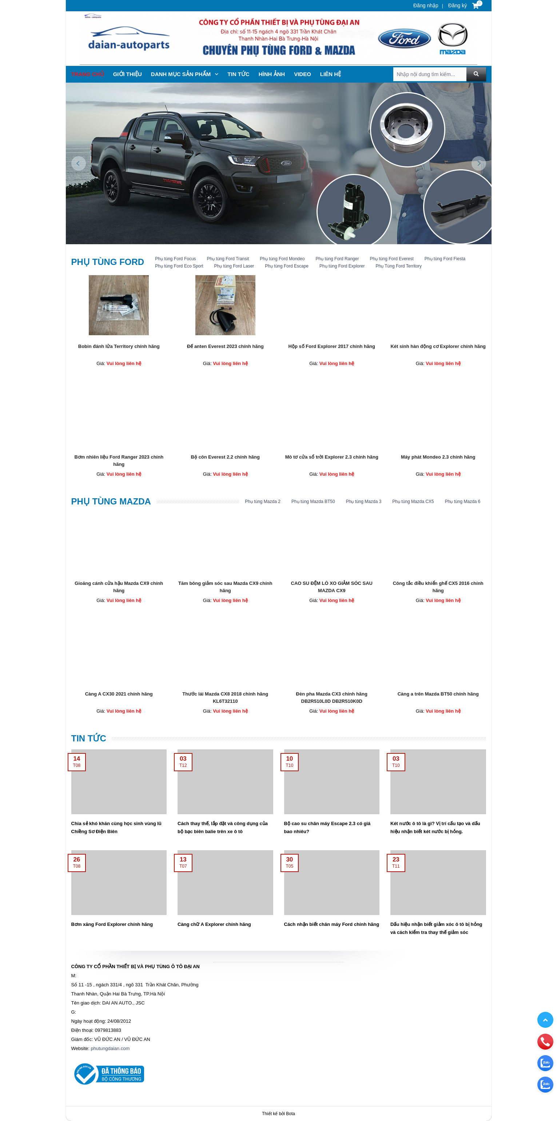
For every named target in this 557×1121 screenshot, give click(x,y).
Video (302, 74)
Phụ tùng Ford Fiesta (445, 258)
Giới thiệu (127, 74)
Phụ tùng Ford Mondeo (282, 258)
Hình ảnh (272, 74)
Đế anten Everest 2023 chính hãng (225, 346)
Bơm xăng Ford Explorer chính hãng (112, 924)
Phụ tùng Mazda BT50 (313, 501)
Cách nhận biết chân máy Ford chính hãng (331, 924)
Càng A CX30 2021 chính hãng (119, 694)
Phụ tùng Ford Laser (234, 266)
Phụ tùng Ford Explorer (342, 266)
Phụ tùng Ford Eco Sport (179, 266)
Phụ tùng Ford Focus (175, 258)
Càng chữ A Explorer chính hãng (214, 924)
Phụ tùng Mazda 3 (364, 501)
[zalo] (545, 1031)
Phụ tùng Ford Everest (391, 258)
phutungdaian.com (110, 1048)
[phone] (545, 1010)
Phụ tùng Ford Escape (287, 266)
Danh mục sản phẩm (185, 74)
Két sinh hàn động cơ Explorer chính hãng (438, 346)
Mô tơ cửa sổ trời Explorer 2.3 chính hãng (331, 457)
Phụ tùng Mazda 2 (263, 501)
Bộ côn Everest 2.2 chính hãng (225, 457)
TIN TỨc (238, 74)
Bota (290, 1113)
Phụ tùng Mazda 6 (463, 501)
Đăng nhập (425, 5)
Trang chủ (87, 74)
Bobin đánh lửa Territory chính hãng (119, 346)
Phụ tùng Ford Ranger (337, 258)
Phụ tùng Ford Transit (228, 258)
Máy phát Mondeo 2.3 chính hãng (438, 457)
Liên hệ (330, 74)
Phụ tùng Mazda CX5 (413, 501)
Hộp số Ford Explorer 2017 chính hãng (332, 346)
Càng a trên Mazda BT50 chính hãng (438, 694)
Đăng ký (457, 5)
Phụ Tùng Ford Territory (398, 266)
